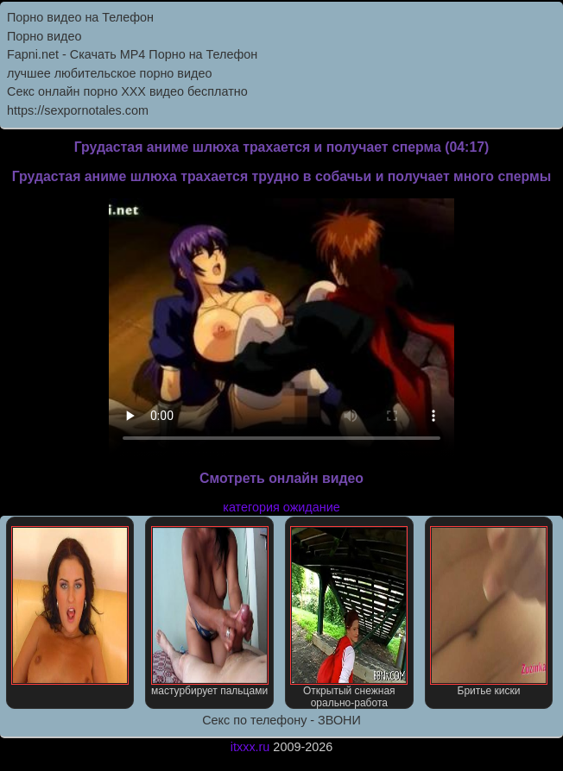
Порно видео (44, 36)
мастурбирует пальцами (210, 611)
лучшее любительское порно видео (109, 73)
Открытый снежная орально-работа (349, 617)
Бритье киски (488, 611)
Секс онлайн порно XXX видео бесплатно (127, 91)
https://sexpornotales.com (78, 110)
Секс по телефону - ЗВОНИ (281, 720)
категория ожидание (281, 507)
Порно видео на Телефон (80, 17)
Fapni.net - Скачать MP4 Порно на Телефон (132, 54)
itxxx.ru (250, 747)
